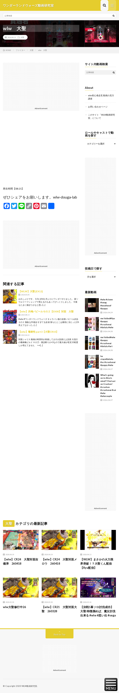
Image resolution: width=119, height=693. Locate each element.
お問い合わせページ (98, 106)
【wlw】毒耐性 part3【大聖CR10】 (38, 331)
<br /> (41, 151)
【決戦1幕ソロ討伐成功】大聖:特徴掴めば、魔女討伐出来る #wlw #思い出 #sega (98, 611)
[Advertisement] (41, 84)
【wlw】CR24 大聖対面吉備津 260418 (20, 561)
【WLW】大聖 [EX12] (30, 291)
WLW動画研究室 (29, 686)
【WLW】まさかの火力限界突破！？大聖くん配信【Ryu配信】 (96, 563)
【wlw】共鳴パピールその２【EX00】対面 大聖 (46, 311)
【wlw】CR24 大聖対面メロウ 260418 (59, 561)
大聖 (22, 37)
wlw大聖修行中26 (14, 607)
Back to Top (59, 634)
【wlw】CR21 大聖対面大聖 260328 (59, 609)
